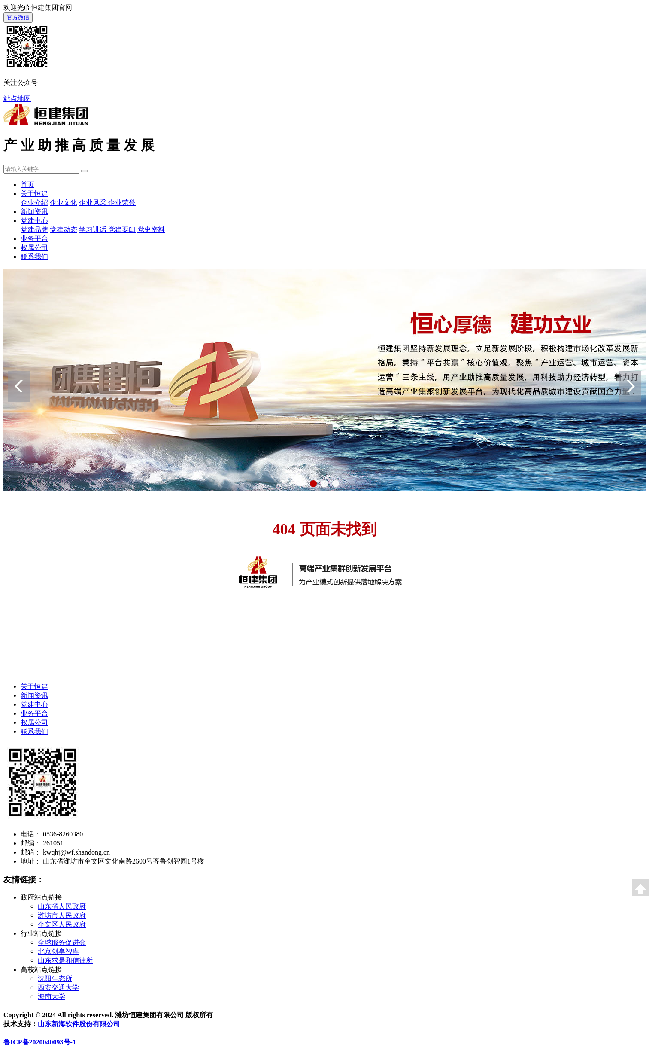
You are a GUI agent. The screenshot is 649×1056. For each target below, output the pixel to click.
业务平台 (34, 238)
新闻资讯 (34, 211)
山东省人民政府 (62, 906)
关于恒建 (34, 193)
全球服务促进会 (62, 942)
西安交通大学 (58, 987)
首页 (27, 184)
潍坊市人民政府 (62, 915)
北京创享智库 (58, 951)
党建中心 (34, 220)
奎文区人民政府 (62, 924)
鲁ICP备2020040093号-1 (39, 1042)
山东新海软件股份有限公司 (79, 1024)
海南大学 (51, 996)
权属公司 (34, 247)
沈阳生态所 (55, 978)
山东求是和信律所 (65, 960)
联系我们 (34, 256)
